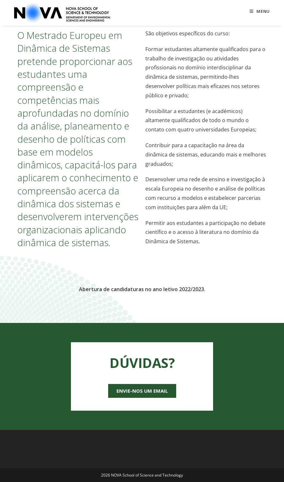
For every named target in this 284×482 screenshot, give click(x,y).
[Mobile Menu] (260, 11)
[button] (142, 391)
